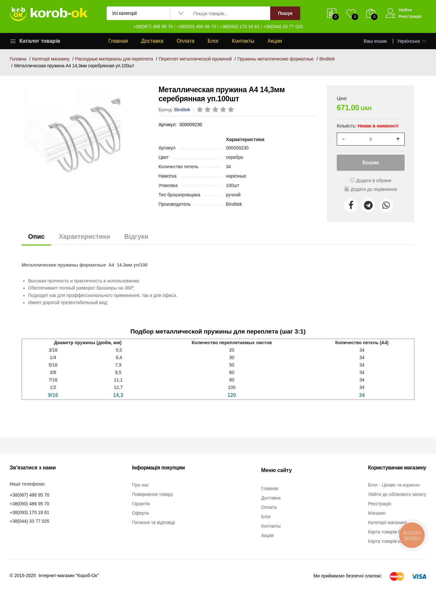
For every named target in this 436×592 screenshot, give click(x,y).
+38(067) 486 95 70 (153, 26)
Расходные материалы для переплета (114, 58)
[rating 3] (215, 110)
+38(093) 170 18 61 (240, 26)
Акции (275, 41)
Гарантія (141, 503)
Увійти (405, 9)
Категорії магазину (50, 58)
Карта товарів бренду (390, 531)
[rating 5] (231, 110)
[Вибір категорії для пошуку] (139, 13)
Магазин (377, 513)
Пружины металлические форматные (275, 58)
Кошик (371, 162)
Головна (18, 58)
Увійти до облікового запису (397, 494)
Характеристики (84, 236)
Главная (118, 41)
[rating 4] (223, 110)
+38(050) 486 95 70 (196, 26)
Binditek (327, 58)
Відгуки (136, 236)
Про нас (140, 485)
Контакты (243, 41)
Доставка (152, 41)
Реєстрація (410, 16)
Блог (213, 41)
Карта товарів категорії (392, 541)
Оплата (185, 41)
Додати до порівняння (371, 189)
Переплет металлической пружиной (195, 58)
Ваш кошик (375, 41)
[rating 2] (208, 110)
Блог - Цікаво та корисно (394, 485)
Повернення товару (152, 494)
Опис (36, 236)
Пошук (285, 13)
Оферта (140, 513)
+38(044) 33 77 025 (283, 26)
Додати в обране (370, 180)
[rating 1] (200, 110)
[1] (370, 139)
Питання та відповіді (153, 522)
